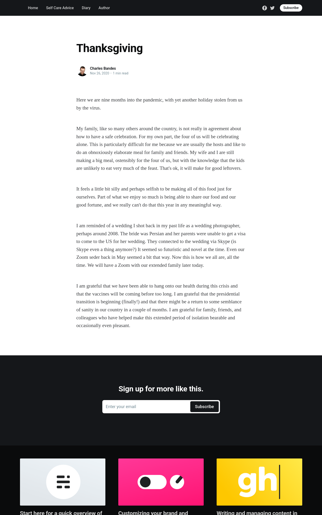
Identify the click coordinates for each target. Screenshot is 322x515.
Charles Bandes (103, 68)
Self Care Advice (60, 8)
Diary (86, 8)
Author (104, 8)
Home (33, 8)
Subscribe (291, 8)
